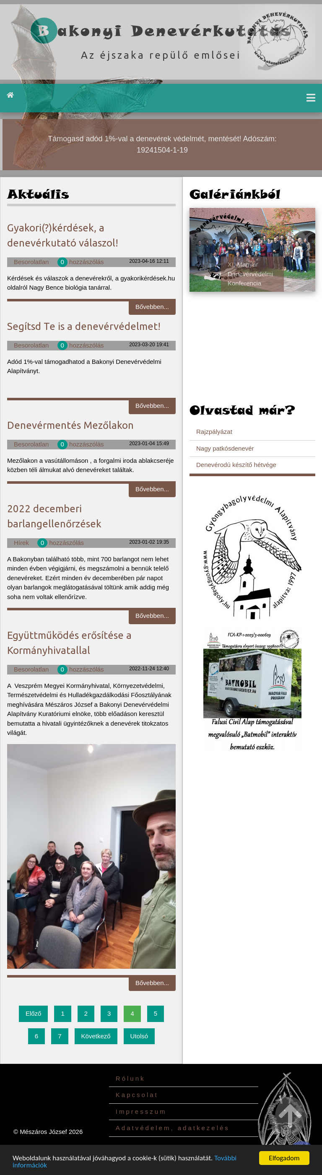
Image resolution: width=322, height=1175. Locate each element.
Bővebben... (152, 306)
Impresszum (141, 1111)
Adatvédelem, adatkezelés (173, 1127)
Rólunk (130, 1078)
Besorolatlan (31, 261)
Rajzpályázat (214, 431)
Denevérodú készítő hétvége (236, 464)
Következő (96, 1036)
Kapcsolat (137, 1094)
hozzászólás (80, 261)
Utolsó (139, 1036)
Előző (34, 1013)
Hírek (21, 542)
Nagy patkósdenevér (225, 448)
